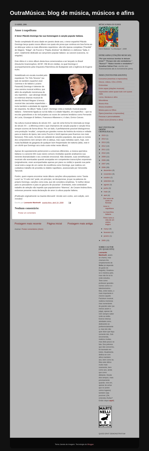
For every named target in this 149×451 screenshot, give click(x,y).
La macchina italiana (108, 213)
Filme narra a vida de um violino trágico (108, 221)
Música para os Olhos (107, 110)
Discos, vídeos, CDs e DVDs (110, 82)
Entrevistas (103, 85)
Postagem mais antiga (80, 223)
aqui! (111, 401)
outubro (107, 177)
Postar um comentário (27, 213)
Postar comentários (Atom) (32, 229)
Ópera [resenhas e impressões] (111, 113)
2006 (103, 167)
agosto (107, 185)
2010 (103, 153)
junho (106, 188)
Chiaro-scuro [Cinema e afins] (111, 120)
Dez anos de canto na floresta (108, 200)
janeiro (107, 236)
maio (106, 192)
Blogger (90, 444)
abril (106, 195)
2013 (103, 142)
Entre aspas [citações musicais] (111, 88)
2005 (103, 240)
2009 (103, 157)
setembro (108, 181)
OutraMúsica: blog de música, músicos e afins (72, 13)
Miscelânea (103, 100)
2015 (103, 135)
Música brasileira (105, 107)
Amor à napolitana (108, 207)
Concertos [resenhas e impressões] (113, 79)
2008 (103, 160)
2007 (103, 164)
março (106, 229)
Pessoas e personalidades (109, 117)
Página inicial (54, 223)
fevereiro (107, 232)
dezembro (108, 170)
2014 (103, 139)
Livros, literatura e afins (108, 97)
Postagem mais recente (28, 223)
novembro (108, 174)
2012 (103, 146)
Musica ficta (103, 104)
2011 (103, 149)
